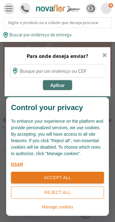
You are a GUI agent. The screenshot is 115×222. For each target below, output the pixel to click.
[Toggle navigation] (8, 8)
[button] (91, 8)
